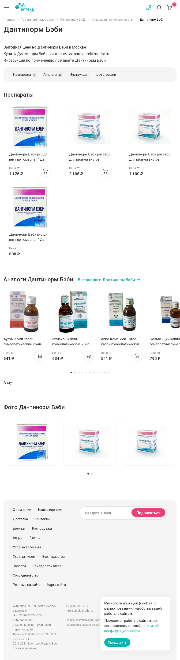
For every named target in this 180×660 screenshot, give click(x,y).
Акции (17, 538)
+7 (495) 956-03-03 (78, 606)
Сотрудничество (26, 575)
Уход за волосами (27, 547)
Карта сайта (56, 585)
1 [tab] (71, 372)
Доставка (20, 519)
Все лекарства (53, 556)
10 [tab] (105, 372)
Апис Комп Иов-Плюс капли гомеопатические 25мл (120, 344)
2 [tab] (75, 372)
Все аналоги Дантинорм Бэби (106, 279)
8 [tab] (97, 372)
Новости (19, 566)
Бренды (19, 528)
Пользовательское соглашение (87, 624)
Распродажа (42, 528)
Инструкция (79, 74)
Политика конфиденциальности (87, 620)
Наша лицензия (50, 510)
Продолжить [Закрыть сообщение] (117, 642)
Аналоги (52, 74)
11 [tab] (108, 372)
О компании (22, 510)
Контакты (42, 519)
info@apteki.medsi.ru (80, 610)
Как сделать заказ (47, 566)
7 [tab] (93, 372)
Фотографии (106, 74)
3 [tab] (78, 372)
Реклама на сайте (26, 585)
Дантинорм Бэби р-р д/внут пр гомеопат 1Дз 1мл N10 (28, 159)
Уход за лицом (24, 556)
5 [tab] (86, 372)
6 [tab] (90, 372)
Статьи (35, 538)
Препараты (24, 74)
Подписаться (148, 513)
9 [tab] (101, 372)
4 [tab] (82, 372)
